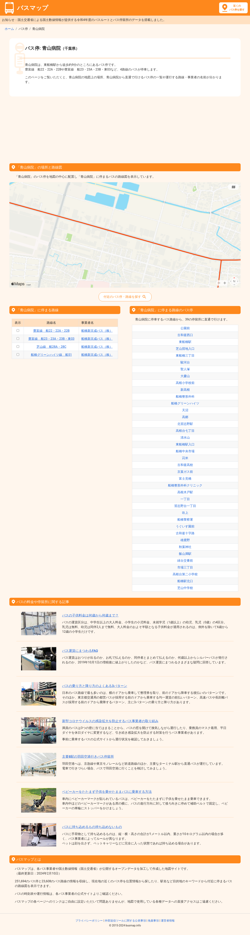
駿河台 (185, 362)
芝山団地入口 (185, 349)
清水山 (185, 437)
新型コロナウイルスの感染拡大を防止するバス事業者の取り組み (110, 721)
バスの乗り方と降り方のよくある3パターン (94, 686)
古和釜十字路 (185, 533)
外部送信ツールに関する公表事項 (125, 920)
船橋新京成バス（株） (96, 331)
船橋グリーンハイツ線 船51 (51, 355)
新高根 (185, 390)
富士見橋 (185, 478)
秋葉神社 (185, 547)
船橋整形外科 (185, 396)
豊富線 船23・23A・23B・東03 (51, 339)
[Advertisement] (125, 128)
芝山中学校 (185, 588)
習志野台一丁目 (185, 506)
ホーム (9, 29)
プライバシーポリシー (89, 920)
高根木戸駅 (185, 492)
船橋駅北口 (185, 581)
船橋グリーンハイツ (185, 403)
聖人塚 (185, 369)
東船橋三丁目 (185, 355)
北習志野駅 (185, 424)
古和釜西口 (185, 335)
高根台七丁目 (185, 431)
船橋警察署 (185, 519)
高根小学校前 (185, 383)
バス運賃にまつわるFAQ (80, 651)
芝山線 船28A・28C (51, 347)
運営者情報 (168, 920)
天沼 (185, 410)
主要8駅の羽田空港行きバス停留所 (88, 756)
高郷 (185, 417)
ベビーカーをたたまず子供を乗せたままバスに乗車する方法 (107, 792)
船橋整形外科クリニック (185, 485)
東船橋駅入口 (185, 444)
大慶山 (185, 376)
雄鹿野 (185, 540)
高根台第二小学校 (185, 574)
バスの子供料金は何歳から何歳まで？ (90, 615)
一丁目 (185, 499)
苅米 (185, 458)
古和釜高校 (185, 465)
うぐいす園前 (185, 526)
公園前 (185, 328)
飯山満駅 (185, 554)
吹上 (185, 513)
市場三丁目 (185, 567)
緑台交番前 (185, 560)
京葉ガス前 (185, 472)
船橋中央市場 (185, 451)
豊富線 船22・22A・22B (51, 331)
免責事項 (153, 920)
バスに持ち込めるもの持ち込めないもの (92, 827)
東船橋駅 (185, 342)
